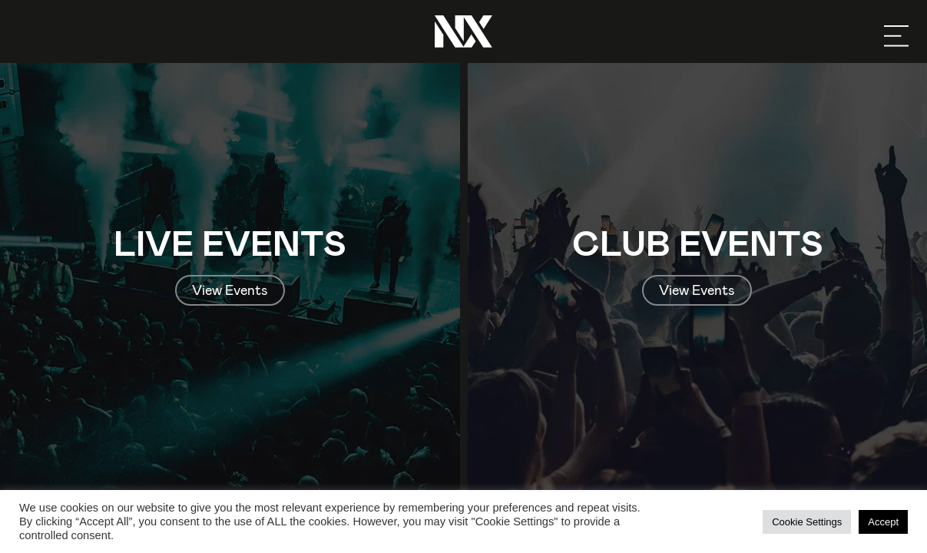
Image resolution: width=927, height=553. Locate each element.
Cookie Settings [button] (807, 522)
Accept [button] (883, 522)
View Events (230, 289)
